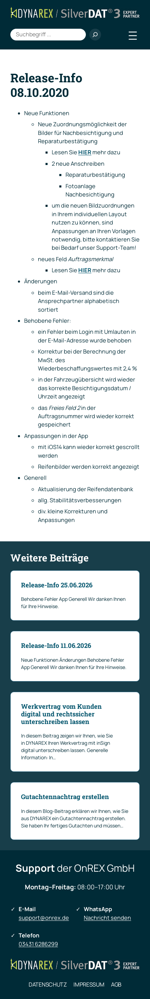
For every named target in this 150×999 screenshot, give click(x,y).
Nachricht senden (107, 918)
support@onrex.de (44, 918)
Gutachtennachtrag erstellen (65, 796)
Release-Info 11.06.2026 (56, 645)
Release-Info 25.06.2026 (56, 585)
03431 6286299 (38, 944)
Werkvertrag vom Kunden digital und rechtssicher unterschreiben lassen (61, 714)
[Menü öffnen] (133, 36)
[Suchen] (95, 34)
